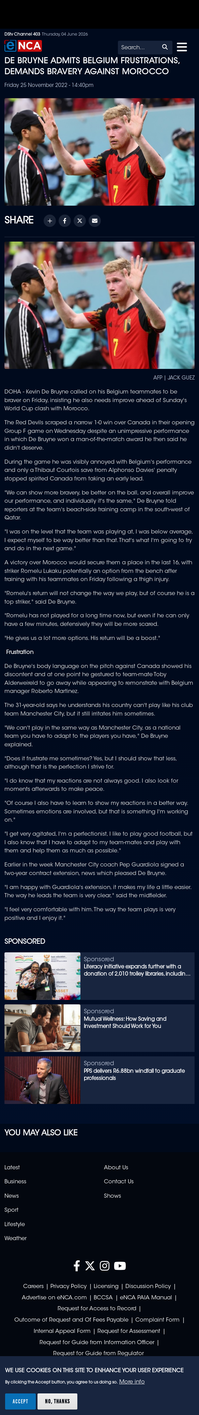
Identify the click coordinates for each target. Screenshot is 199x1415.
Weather (15, 1239)
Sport (11, 1210)
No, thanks (57, 1401)
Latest (12, 1168)
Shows (112, 1196)
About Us (116, 1168)
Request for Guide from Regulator (98, 1353)
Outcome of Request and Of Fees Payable (71, 1320)
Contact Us (119, 1182)
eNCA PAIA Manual (146, 1298)
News (11, 1196)
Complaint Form (157, 1320)
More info (132, 1382)
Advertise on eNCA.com (54, 1298)
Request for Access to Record (97, 1309)
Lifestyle (14, 1224)
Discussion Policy (148, 1286)
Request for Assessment (128, 1331)
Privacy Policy (68, 1286)
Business (15, 1182)
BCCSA (103, 1298)
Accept (20, 1401)
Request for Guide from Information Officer (97, 1343)
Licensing (106, 1286)
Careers (33, 1286)
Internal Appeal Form (62, 1331)
